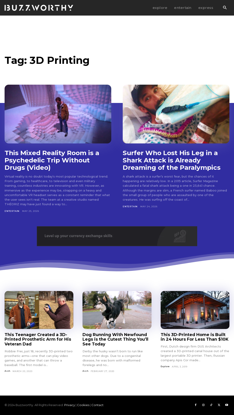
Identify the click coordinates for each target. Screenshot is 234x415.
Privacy (69, 405)
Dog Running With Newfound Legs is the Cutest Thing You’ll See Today (115, 339)
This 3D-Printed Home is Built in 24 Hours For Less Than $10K (195, 337)
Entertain (12, 211)
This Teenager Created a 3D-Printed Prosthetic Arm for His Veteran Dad (38, 339)
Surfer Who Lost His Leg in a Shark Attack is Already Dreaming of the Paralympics (172, 160)
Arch (8, 371)
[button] (224, 8)
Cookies (83, 405)
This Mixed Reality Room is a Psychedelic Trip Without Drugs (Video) (52, 160)
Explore (165, 366)
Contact (97, 405)
